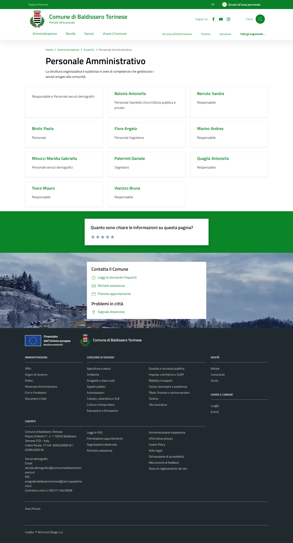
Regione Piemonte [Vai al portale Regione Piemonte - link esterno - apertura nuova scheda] (38, 4)
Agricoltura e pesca (99, 368)
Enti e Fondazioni (35, 392)
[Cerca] (260, 19)
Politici (29, 380)
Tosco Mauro (43, 188)
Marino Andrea (210, 128)
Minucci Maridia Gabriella (54, 158)
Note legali (155, 450)
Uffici (28, 368)
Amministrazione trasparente (167, 432)
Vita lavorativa (158, 404)
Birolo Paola (43, 128)
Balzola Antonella (130, 93)
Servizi (89, 33)
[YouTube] (219, 19)
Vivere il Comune (115, 33)
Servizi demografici (36, 458)
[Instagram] (227, 19)
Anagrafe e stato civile (101, 380)
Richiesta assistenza (99, 450)
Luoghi (215, 405)
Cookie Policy (157, 444)
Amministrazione (45, 33)
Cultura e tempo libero (100, 404)
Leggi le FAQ (94, 432)
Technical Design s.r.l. (50, 532)
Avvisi (214, 380)
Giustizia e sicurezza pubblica (166, 368)
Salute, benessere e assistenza (168, 386)
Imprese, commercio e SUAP (166, 374)
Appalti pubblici (96, 386)
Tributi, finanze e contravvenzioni (169, 392)
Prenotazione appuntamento (105, 438)
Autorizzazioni (95, 392)
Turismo (205, 34)
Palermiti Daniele (129, 158)
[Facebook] (212, 19)
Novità (70, 33)
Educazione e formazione (102, 410)
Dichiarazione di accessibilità (166, 456)
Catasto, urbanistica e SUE (103, 398)
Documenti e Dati (36, 398)
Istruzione (225, 34)
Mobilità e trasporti (160, 380)
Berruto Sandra (210, 93)
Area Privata (32, 508)
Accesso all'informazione (177, 34)
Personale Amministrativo (41, 386)
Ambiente (93, 374)
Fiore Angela (125, 128)
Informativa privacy (161, 438)
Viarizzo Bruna (127, 188)
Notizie (215, 368)
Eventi (215, 411)
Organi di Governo (36, 374)
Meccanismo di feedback (164, 462)
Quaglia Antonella (213, 158)
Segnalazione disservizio (102, 444)
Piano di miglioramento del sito (168, 468)
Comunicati (218, 374)
